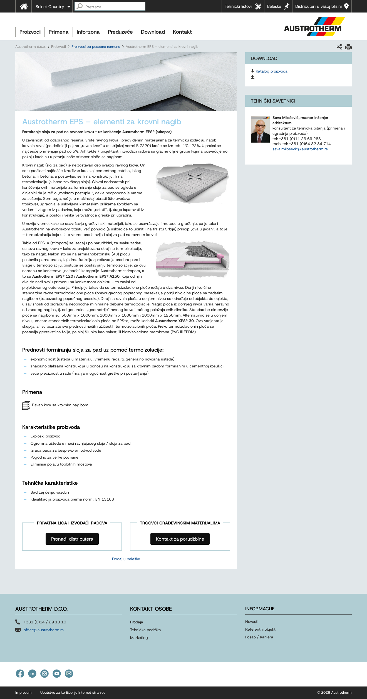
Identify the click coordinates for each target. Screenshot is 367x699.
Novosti (251, 621)
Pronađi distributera (72, 539)
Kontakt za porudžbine (180, 539)
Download (153, 31)
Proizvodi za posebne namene (95, 46)
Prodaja (136, 622)
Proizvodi (30, 31)
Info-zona (88, 31)
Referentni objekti (260, 629)
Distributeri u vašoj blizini (318, 6)
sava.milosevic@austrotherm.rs (300, 148)
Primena (59, 31)
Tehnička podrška (145, 629)
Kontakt (182, 31)
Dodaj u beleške (126, 558)
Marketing (139, 637)
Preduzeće (120, 31)
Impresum (23, 692)
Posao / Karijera (259, 637)
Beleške (274, 6)
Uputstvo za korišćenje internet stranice (72, 692)
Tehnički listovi (238, 6)
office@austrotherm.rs (44, 629)
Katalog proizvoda (271, 71)
